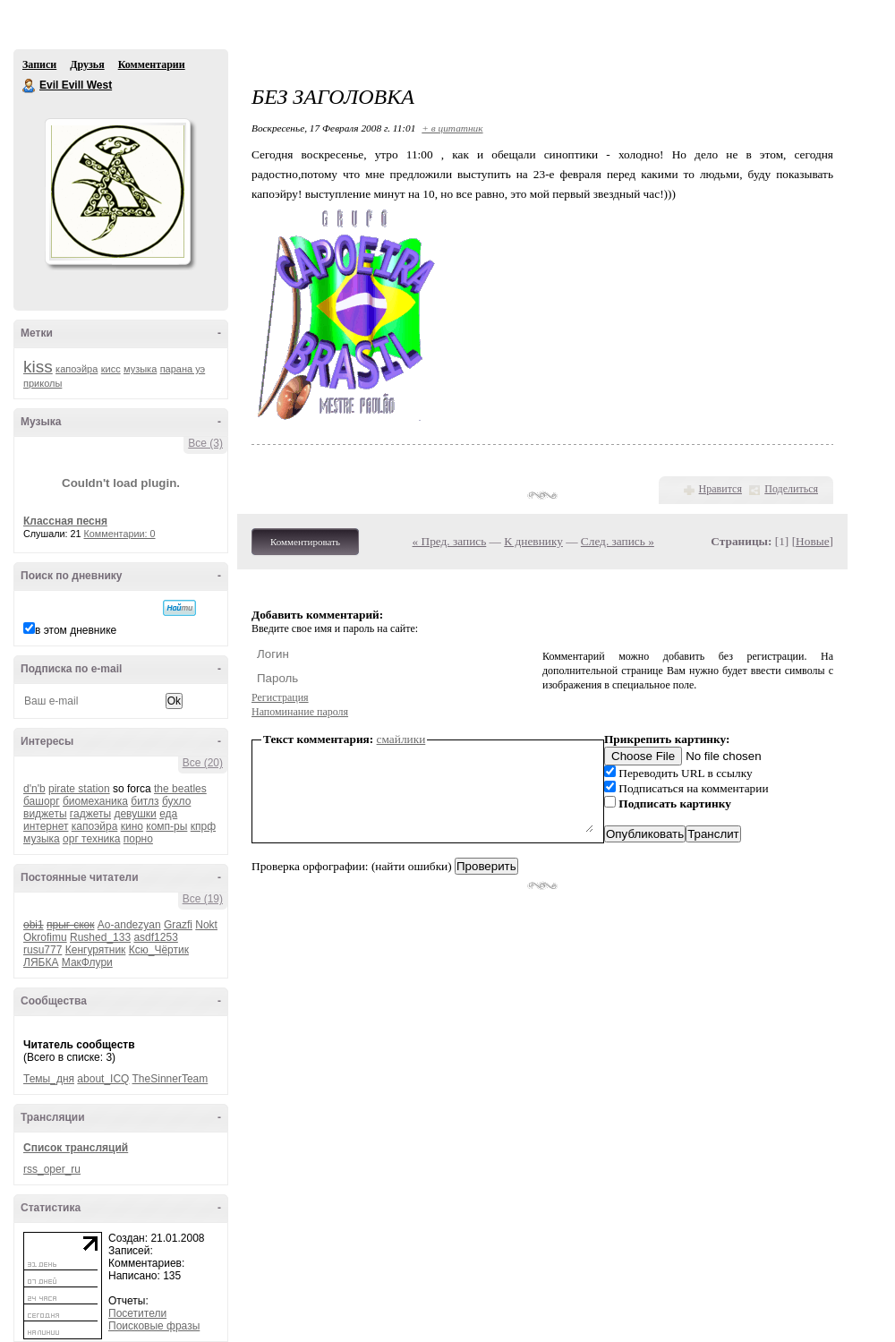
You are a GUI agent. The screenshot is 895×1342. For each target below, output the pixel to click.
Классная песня (65, 521)
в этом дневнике (75, 630)
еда (168, 814)
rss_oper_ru (52, 1169)
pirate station (79, 788)
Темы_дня (48, 1079)
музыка (140, 368)
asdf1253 (155, 937)
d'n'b (34, 788)
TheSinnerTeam (170, 1079)
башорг (41, 801)
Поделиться (791, 489)
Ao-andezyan (129, 925)
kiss (38, 366)
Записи (39, 64)
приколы (42, 383)
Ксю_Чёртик (159, 950)
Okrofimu (45, 937)
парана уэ (183, 368)
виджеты (45, 814)
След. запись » (617, 541)
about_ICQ (103, 1079)
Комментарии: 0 (120, 533)
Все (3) (205, 443)
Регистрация (280, 697)
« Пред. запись (450, 541)
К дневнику (533, 541)
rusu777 (42, 950)
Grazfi (178, 925)
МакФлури (87, 962)
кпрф (203, 826)
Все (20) (203, 762)
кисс (111, 368)
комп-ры (166, 826)
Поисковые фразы (154, 1326)
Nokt (206, 925)
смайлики (401, 739)
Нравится (720, 489)
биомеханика (95, 801)
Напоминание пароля (299, 711)
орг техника (91, 839)
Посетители (137, 1313)
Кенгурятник (95, 950)
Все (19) (203, 899)
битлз (144, 801)
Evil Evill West (29, 86)
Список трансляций (75, 1147)
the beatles (180, 788)
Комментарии (151, 64)
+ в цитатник (452, 128)
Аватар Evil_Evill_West (117, 191)
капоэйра (76, 368)
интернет (45, 826)
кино (132, 826)
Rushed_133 (100, 937)
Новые (812, 541)
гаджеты (90, 814)
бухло (176, 801)
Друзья (87, 64)
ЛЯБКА (40, 962)
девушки (135, 814)
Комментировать (305, 541)
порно (138, 839)
